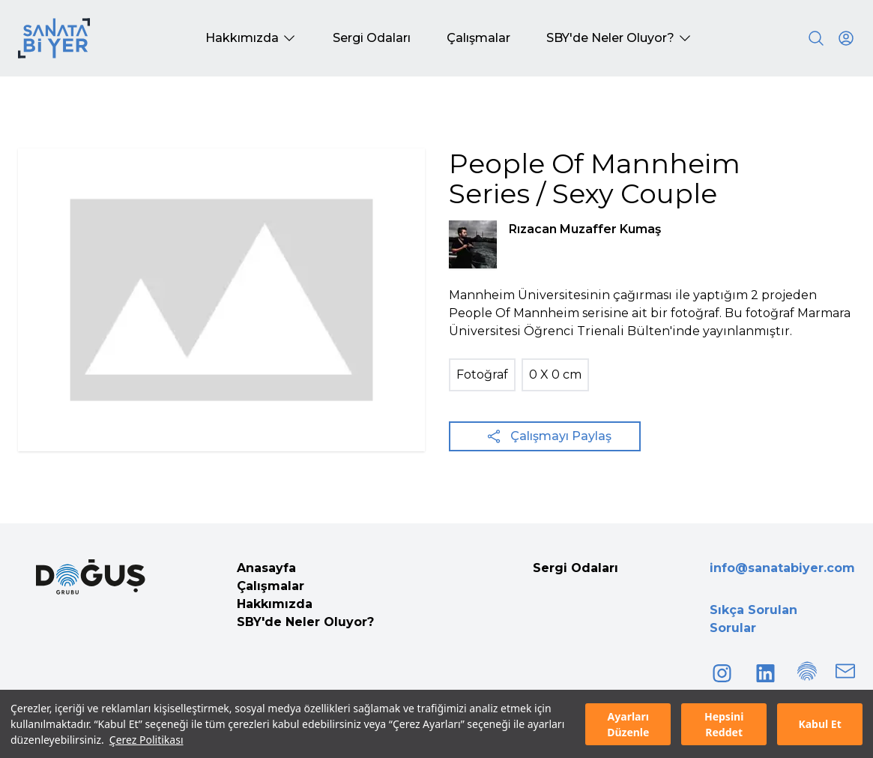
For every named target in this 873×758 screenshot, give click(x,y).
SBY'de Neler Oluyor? (305, 622)
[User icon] (846, 38)
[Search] (816, 38)
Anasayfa (266, 568)
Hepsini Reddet (723, 724)
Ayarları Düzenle (628, 724)
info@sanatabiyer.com (782, 568)
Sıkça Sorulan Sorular (753, 619)
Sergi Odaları (575, 568)
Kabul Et (819, 724)
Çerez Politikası (146, 740)
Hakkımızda (274, 604)
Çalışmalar (270, 586)
